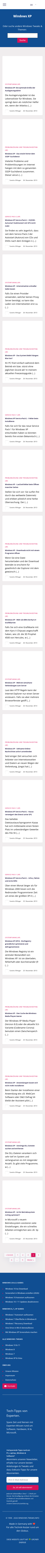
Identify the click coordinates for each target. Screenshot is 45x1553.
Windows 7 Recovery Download (18, 1323)
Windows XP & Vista (13, 1358)
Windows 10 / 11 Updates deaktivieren (22, 1302)
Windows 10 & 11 (12, 1345)
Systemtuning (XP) (12, 84)
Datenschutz (10, 1380)
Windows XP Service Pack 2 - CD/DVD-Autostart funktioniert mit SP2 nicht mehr (20, 223)
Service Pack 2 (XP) (12, 217)
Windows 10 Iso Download (16, 1289)
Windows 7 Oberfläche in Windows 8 (21, 1319)
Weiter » (30, 1260)
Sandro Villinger (15, 111)
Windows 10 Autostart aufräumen (19, 1297)
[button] (9, 1386)
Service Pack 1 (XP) (12, 415)
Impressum (10, 1375)
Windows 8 (10, 1349)
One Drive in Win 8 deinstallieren (19, 1328)
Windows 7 (10, 1354)
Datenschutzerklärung (20, 1503)
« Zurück (9, 1255)
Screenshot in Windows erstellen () (22, 1293)
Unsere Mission (11, 1371)
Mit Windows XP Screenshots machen (21, 1332)
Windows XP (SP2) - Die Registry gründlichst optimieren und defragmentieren (18, 944)
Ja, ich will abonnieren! (22, 1487)
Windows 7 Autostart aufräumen (19, 1315)
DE (31, 5)
